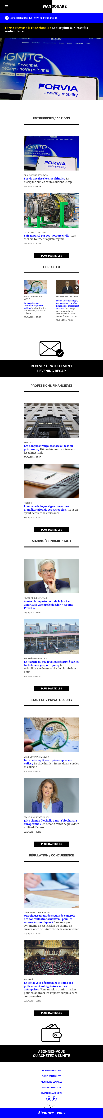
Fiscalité (28, 979)
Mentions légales (51, 1081)
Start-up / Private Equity (36, 757)
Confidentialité (51, 1076)
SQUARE (59, 6)
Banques (28, 443)
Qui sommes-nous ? (52, 1070)
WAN (47, 6)
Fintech (28, 503)
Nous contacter (51, 1087)
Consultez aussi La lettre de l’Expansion (34, 17)
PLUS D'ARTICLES (51, 255)
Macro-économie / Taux (35, 598)
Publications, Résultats (36, 175)
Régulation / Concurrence (37, 912)
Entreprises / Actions (35, 232)
